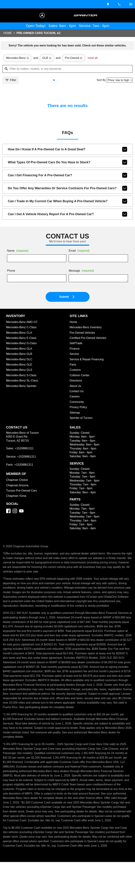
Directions (76, 381)
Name (18, 251)
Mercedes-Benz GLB (19, 354)
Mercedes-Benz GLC (19, 360)
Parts (73, 365)
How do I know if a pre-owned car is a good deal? (67, 150)
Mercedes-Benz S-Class (22, 376)
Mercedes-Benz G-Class (22, 344)
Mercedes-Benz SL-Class (22, 381)
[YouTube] (21, 511)
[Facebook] (8, 511)
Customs (75, 370)
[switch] (131, 4)
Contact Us (77, 392)
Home (8, 33)
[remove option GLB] (48, 58)
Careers (75, 397)
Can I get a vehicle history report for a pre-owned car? (67, 214)
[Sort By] (119, 80)
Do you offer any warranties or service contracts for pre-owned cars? (67, 188)
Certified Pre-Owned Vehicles (89, 338)
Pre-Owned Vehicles (83, 333)
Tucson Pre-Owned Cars (22, 491)
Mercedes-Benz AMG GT (22, 323)
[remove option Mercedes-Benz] (18, 58)
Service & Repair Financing (87, 360)
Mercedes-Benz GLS (19, 370)
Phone (11, 271)
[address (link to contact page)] (108, 4)
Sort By (100, 80)
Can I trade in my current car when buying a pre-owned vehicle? (67, 201)
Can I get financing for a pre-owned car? (67, 175)
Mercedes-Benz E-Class (22, 338)
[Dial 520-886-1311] (119, 4)
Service (75, 354)
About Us (76, 386)
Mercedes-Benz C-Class (22, 328)
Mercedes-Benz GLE (19, 365)
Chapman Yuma (16, 496)
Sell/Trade (76, 344)
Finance (75, 349)
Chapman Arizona (18, 486)
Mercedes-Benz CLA (19, 333)
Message (82, 271)
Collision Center (80, 376)
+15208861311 (24, 449)
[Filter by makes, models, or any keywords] (67, 69)
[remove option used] (75, 58)
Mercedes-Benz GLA (19, 349)
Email (80, 251)
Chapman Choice (17, 480)
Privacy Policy (79, 408)
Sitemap (75, 413)
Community (77, 402)
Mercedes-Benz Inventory (86, 328)
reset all (95, 58)
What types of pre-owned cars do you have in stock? (67, 163)
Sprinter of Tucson (82, 418)
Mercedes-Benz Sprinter (22, 386)
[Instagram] (15, 511)
